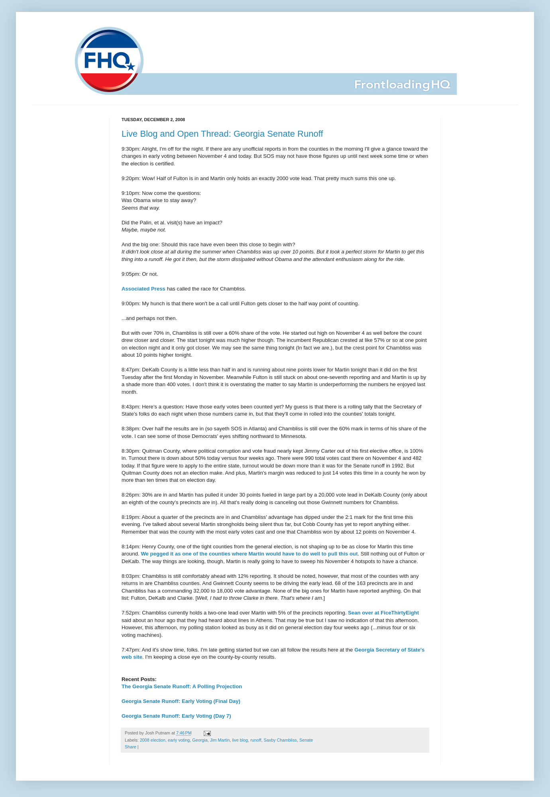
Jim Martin (220, 740)
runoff (255, 740)
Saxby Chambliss (280, 740)
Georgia (199, 740)
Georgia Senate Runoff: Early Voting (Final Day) (181, 701)
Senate (306, 740)
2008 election (152, 740)
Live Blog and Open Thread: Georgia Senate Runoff (222, 134)
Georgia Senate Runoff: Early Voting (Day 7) (176, 716)
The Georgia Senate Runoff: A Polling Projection (182, 686)
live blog (240, 740)
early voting (179, 740)
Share (130, 746)
